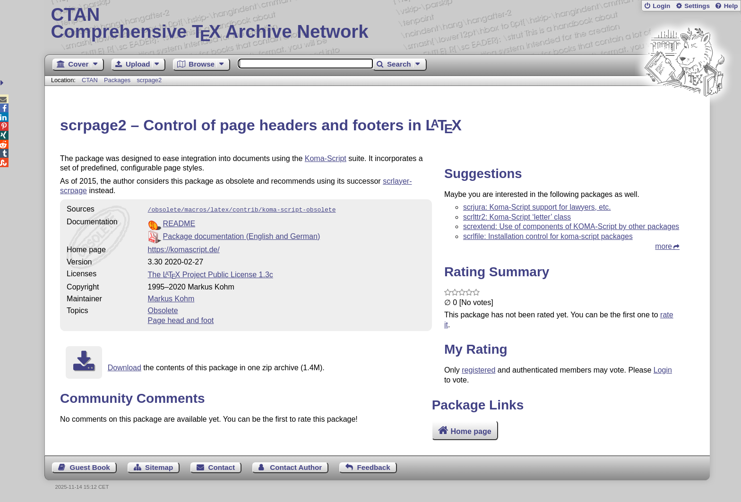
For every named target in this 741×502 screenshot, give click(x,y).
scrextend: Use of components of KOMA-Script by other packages (571, 226)
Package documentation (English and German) (241, 235)
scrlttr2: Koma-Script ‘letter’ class (517, 217)
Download (124, 367)
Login (661, 5)
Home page (470, 431)
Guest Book (90, 467)
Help (731, 5)
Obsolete (163, 310)
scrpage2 (149, 80)
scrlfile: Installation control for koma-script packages (548, 236)
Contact (221, 467)
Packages (118, 80)
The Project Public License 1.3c (210, 274)
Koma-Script (325, 158)
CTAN (90, 80)
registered (478, 370)
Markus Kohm (171, 298)
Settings (697, 5)
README (179, 223)
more (663, 246)
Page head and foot (181, 319)
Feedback (373, 467)
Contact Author (296, 467)
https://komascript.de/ (184, 249)
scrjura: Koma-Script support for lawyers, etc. (537, 207)
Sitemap (159, 467)
